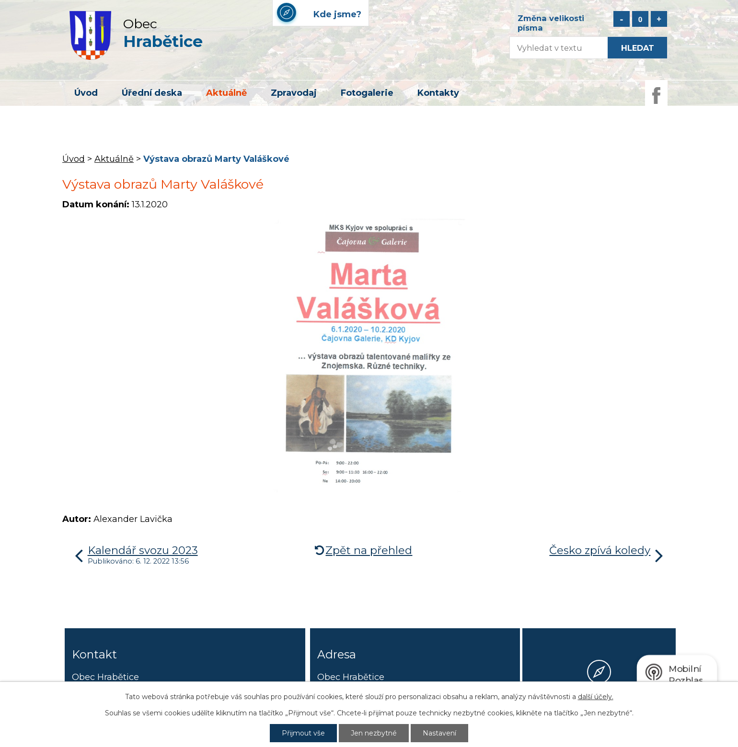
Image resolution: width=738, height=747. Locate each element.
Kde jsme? (599, 707)
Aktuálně (226, 93)
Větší (659, 19)
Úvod (86, 93)
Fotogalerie (367, 93)
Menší (621, 19)
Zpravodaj (294, 93)
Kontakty (438, 93)
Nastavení (439, 733)
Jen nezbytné (374, 733)
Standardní (640, 19)
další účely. (595, 696)
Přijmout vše (303, 733)
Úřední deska (152, 93)
